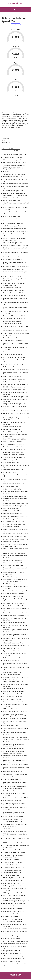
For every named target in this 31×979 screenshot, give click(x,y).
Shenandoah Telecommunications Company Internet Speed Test (13, 752)
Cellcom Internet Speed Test (12, 288)
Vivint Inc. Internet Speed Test (12, 908)
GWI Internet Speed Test (11, 463)
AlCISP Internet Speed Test (11, 198)
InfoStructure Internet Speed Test (13, 484)
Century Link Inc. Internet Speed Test (14, 295)
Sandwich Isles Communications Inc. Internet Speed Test (14, 745)
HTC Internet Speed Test (11, 472)
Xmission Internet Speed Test (12, 953)
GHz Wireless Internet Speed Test (13, 447)
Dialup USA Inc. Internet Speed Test (14, 379)
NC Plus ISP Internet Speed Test (13, 596)
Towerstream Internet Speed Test (13, 867)
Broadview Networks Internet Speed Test (16, 266)
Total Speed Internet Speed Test (13, 865)
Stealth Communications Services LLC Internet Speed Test (14, 804)
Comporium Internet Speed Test (13, 338)
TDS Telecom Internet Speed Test (13, 843)
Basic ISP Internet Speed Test (12, 243)
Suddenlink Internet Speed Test (13, 816)
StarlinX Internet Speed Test (12, 800)
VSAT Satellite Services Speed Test (13, 911)
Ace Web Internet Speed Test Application (16, 184)
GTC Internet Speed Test (11, 460)
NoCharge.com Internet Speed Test (14, 622)
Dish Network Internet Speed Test (14, 390)
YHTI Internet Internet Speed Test (13, 959)
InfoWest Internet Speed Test (12, 486)
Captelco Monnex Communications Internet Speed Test (14, 284)
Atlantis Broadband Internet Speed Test (15, 231)
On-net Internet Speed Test (11, 660)
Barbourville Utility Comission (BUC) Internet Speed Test (14, 239)
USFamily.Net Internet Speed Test (13, 893)
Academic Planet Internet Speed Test (14, 174)
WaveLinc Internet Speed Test (12, 922)
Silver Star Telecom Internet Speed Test (15, 764)
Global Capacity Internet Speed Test (14, 449)
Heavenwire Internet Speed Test (13, 470)
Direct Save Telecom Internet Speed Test (16, 384)
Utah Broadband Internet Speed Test (14, 895)
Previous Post (7, 149)
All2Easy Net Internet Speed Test (13, 200)
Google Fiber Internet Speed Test (13, 455)
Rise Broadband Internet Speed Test (14, 718)
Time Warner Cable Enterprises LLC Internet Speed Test (14, 856)
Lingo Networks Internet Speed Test (14, 553)
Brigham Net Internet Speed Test (13, 259)
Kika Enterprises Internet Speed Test (14, 536)
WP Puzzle (18, 975)
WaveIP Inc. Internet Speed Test (13, 919)
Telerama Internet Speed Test (15, 19)
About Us (6, 171)
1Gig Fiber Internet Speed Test (12, 157)
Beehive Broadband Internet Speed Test (15, 245)
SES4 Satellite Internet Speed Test (13, 748)
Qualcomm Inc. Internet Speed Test (14, 702)
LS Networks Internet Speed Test (13, 563)
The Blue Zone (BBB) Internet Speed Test (16, 852)
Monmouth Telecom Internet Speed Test (16, 591)
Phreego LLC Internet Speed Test (13, 694)
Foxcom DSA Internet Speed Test (13, 432)
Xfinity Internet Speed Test (11, 951)
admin (3, 140)
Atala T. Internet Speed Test (12, 226)
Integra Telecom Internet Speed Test (14, 496)
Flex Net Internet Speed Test (12, 429)
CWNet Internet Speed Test (11, 367)
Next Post (16, 149)
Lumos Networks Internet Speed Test (15, 565)
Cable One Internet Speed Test (12, 276)
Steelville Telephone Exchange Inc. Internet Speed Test (13, 813)
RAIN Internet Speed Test (11, 709)
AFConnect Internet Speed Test (13, 191)
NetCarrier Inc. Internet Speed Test (14, 606)
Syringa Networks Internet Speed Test (15, 824)
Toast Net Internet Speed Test (12, 862)
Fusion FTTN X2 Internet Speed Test (14, 439)
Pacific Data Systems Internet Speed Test (16, 677)
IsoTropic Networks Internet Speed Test (15, 516)
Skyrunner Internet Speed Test (12, 771)
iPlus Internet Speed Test (11, 508)
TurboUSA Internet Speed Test (12, 881)
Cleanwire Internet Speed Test (12, 324)
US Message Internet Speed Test (13, 883)
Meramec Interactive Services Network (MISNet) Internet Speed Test (15, 580)
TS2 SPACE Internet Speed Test (13, 875)
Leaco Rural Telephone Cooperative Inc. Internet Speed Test (15, 545)
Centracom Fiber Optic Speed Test (13, 290)
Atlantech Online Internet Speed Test (14, 229)
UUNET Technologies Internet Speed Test (16, 901)
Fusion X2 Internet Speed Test (12, 441)
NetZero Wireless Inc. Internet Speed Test (16, 613)
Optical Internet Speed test (11, 675)
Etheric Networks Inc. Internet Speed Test (16, 411)
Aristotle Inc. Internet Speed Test (13, 216)
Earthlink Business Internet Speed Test (15, 397)
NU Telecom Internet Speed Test (13, 648)
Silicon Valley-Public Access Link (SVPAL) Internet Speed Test (15, 761)
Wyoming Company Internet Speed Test (15, 944)
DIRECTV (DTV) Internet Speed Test (14, 387)
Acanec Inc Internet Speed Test (12, 177)
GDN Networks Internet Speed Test (14, 444)
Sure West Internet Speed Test (12, 822)
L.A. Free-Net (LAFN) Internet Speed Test (15, 539)
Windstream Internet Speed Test (13, 936)
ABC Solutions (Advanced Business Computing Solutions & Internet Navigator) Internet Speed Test (14, 167)
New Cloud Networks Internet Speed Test (16, 615)
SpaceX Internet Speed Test (11, 791)
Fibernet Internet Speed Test (12, 427)
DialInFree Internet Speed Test (12, 376)
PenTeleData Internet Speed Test (13, 689)
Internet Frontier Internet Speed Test (14, 506)
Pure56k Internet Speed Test (12, 699)
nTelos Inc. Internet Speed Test (13, 643)
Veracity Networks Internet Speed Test (15, 906)
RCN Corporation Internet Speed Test (15, 711)
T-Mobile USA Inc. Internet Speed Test (15, 831)
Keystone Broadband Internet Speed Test (16, 534)
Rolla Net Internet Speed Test (12, 725)
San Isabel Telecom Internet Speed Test (15, 737)
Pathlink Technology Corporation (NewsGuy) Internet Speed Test (13, 681)
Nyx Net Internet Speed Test (12, 651)
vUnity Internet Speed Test (11, 914)
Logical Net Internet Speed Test (13, 560)
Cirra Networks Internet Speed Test (14, 318)
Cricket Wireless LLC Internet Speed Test (16, 364)
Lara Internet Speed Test (11, 541)
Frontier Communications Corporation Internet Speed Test (15, 435)
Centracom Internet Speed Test (13, 293)
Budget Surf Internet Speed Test (13, 269)
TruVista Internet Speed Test (12, 873)
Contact (5, 352)
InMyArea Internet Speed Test (12, 489)
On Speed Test (15, 3)
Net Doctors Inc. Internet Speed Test (14, 603)
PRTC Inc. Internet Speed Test (12, 696)
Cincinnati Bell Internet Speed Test (14, 316)
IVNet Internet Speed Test (11, 519)
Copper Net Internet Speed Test (13, 354)
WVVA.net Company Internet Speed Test (15, 941)
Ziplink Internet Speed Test (11, 961)
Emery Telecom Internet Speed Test (14, 404)
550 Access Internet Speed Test (13, 160)
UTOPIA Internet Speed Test (12, 898)
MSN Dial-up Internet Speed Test (13, 594)
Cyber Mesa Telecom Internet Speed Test (16, 369)
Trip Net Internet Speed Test (12, 870)
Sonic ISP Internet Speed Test (12, 779)
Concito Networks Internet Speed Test (15, 340)
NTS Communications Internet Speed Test (16, 645)
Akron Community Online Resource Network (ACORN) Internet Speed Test (15, 194)
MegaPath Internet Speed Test (12, 577)
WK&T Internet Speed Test (11, 938)
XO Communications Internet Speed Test (15, 956)
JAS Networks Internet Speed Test (13, 521)
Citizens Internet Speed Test (12, 321)
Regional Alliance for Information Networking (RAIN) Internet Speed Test (15, 715)
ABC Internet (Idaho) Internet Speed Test (16, 162)
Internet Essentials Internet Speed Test (15, 503)
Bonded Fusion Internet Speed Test (14, 257)
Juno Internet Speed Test (11, 527)
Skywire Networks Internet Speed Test (15, 774)
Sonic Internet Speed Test (11, 777)
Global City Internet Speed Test (13, 452)
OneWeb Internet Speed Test (12, 672)
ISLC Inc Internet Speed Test (12, 511)
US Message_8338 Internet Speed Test (15, 886)
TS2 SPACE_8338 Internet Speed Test (14, 878)
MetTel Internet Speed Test (11, 584)
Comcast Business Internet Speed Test (15, 331)
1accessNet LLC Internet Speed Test (14, 155)
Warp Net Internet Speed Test (12, 916)
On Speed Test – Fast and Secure (13, 658)
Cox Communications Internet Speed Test (16, 357)
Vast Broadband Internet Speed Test (14, 903)
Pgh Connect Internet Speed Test (13, 691)
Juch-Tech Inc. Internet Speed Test (14, 524)
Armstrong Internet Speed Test (13, 223)
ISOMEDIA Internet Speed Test (12, 514)
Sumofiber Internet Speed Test (12, 819)
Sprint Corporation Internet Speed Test (15, 798)
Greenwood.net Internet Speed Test (14, 457)
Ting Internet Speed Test (11, 859)
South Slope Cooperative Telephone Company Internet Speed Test (14, 787)
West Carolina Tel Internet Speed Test (15, 929)
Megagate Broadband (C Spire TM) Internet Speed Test (14, 573)
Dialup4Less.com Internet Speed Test (14, 382)
